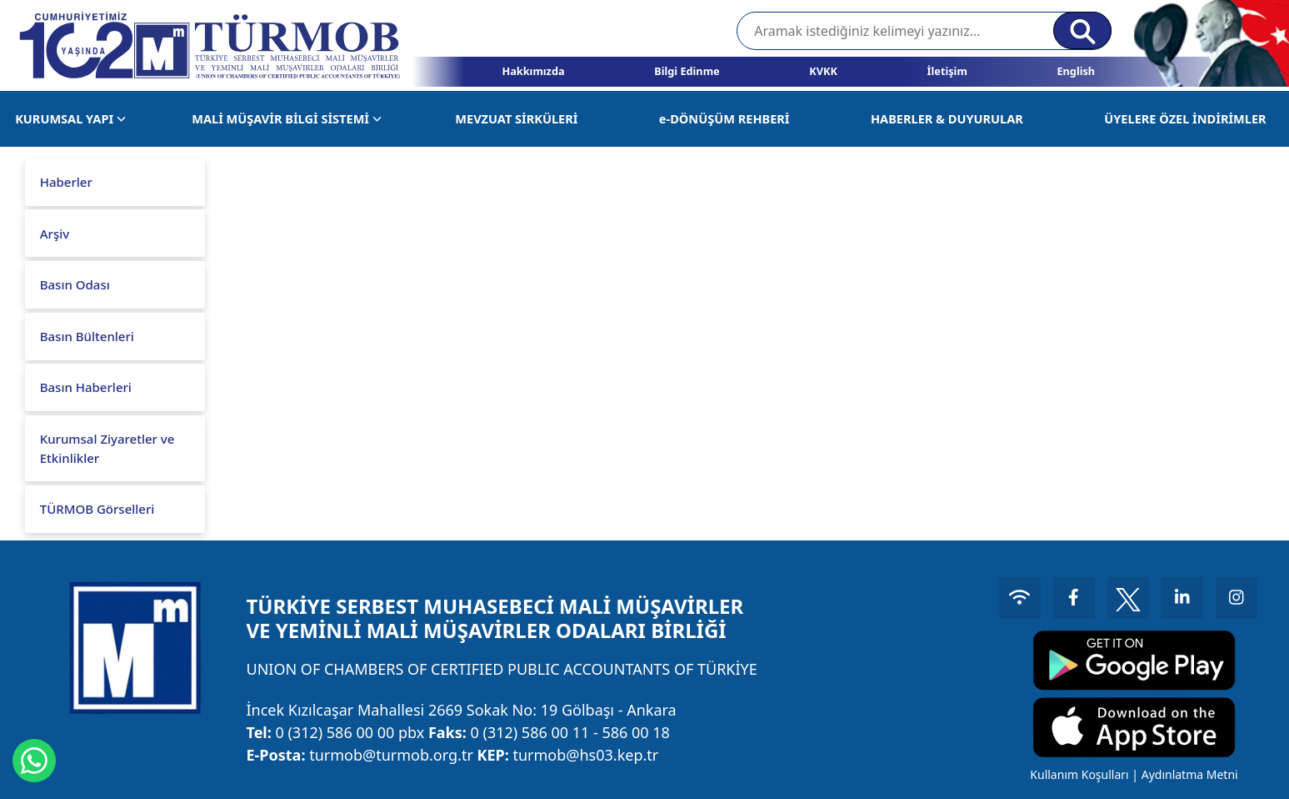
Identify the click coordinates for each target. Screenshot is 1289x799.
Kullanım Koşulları (1079, 774)
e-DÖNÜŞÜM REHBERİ (724, 118)
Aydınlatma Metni (1190, 774)
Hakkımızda (533, 70)
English (1076, 70)
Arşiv (54, 233)
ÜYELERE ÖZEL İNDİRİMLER (1185, 118)
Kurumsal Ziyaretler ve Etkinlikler (107, 448)
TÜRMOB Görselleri (97, 508)
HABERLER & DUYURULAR (947, 118)
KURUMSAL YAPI (70, 118)
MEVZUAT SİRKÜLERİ (516, 118)
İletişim (947, 70)
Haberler (66, 181)
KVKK (823, 70)
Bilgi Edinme (686, 70)
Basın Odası (75, 284)
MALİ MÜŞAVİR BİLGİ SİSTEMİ (287, 118)
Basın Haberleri (86, 387)
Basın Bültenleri (87, 336)
